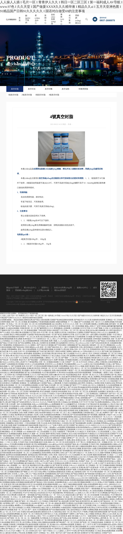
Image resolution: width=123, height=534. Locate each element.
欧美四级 (102, 516)
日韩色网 (86, 413)
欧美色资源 (76, 389)
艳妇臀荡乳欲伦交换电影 (24, 415)
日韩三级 (118, 396)
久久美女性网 (81, 400)
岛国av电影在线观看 (59, 370)
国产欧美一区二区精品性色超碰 (91, 522)
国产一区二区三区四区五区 (29, 400)
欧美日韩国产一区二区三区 (25, 337)
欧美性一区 (50, 334)
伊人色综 (62, 377)
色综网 (88, 423)
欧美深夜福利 (109, 476)
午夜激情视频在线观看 (46, 322)
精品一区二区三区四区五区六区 (73, 421)
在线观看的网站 (76, 408)
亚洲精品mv (66, 529)
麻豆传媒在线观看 (31, 425)
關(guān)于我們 (27, 19)
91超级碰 (40, 377)
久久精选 (10, 415)
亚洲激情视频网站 (13, 469)
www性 (118, 345)
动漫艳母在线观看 (98, 320)
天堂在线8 (81, 404)
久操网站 (80, 332)
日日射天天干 (56, 478)
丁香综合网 (42, 330)
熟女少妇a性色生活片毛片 (42, 493)
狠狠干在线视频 (19, 425)
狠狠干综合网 (41, 389)
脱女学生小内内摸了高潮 (25, 450)
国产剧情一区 (12, 518)
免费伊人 (72, 514)
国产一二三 (92, 398)
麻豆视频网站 (33, 322)
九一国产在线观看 (14, 366)
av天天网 (101, 478)
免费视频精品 (48, 476)
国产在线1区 (72, 379)
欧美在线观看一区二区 (20, 453)
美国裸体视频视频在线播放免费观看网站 (85, 480)
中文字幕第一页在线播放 (21, 436)
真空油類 (65, 89)
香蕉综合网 (6, 488)
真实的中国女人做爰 (89, 448)
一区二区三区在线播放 (12, 520)
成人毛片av (92, 385)
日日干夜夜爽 (45, 421)
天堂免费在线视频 (16, 444)
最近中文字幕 (35, 370)
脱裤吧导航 (39, 440)
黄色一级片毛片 (57, 533)
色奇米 (85, 385)
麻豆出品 (77, 417)
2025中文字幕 (85, 328)
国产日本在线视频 (100, 524)
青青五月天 (15, 522)
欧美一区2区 (99, 467)
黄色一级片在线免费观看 (27, 349)
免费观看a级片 (35, 383)
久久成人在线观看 (24, 408)
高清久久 (36, 438)
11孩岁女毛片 (62, 455)
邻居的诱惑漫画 (103, 398)
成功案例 (70, 19)
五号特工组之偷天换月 (61, 408)
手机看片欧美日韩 (53, 402)
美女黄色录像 (50, 446)
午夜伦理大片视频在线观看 (26, 381)
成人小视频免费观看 (75, 413)
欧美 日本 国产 (27, 366)
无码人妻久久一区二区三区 (80, 368)
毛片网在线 (44, 518)
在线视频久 (102, 391)
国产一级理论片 (111, 478)
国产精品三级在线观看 (41, 320)
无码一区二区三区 (81, 391)
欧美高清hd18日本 (37, 446)
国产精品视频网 (36, 497)
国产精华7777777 (75, 385)
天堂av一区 (17, 497)
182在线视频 (110, 341)
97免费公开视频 (88, 512)
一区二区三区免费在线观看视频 (82, 529)
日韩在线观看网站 (107, 480)
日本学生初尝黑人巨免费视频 (106, 507)
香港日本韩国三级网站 (63, 351)
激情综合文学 (46, 512)
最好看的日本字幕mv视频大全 (41, 465)
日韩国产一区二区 (71, 362)
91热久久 (15, 400)
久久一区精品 (9, 467)
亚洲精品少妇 (48, 337)
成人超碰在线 (56, 503)
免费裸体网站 (104, 436)
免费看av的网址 (95, 356)
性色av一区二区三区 (16, 324)
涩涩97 (35, 533)
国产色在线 (112, 512)
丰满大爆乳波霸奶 (48, 387)
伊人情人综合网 (86, 455)
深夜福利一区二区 (96, 345)
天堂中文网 (60, 394)
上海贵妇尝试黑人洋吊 (86, 419)
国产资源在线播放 (19, 368)
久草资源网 (86, 324)
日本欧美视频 (33, 442)
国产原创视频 (92, 415)
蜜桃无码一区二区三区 (92, 450)
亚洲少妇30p (90, 330)
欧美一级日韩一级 (84, 375)
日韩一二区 (35, 421)
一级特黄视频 (95, 488)
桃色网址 (47, 377)
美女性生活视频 (75, 448)
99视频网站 (10, 423)
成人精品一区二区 (92, 520)
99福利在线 (87, 503)
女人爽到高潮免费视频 (15, 372)
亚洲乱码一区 (20, 467)
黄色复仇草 (95, 358)
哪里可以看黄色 (9, 381)
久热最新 (77, 488)
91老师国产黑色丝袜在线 (36, 334)
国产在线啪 (99, 459)
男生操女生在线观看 (66, 372)
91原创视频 (96, 423)
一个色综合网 (66, 505)
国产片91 (71, 400)
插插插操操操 (59, 499)
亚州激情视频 (31, 351)
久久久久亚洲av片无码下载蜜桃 (102, 482)
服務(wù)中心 (62, 19)
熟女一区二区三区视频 (94, 461)
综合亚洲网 (78, 503)
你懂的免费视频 (61, 322)
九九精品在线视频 (12, 328)
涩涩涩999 (48, 364)
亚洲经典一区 (9, 389)
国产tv (42, 438)
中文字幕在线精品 (107, 400)
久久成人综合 (73, 419)
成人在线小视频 (62, 457)
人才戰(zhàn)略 (43, 295)
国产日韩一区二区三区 (37, 486)
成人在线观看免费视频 (11, 514)
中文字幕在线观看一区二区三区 (101, 472)
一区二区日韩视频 (91, 438)
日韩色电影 (97, 339)
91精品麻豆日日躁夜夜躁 (41, 478)
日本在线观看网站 (66, 417)
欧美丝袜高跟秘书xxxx (84, 427)
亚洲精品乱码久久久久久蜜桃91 (25, 345)
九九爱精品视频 (8, 438)
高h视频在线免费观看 (108, 427)
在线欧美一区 (83, 406)
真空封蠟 (48, 89)
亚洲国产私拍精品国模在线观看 (61, 320)
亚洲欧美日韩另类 (33, 368)
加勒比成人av (77, 351)
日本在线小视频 (20, 478)
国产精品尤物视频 (53, 417)
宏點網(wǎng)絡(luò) (27, 309)
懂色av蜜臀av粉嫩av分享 (37, 406)
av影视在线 (63, 379)
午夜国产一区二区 (73, 370)
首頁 (20, 19)
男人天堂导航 (109, 429)
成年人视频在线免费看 (83, 446)
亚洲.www (99, 366)
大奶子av (42, 461)
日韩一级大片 (95, 322)
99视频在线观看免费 (79, 507)
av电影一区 (104, 440)
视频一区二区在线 (38, 434)
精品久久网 (97, 446)
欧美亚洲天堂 (85, 501)
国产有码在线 (80, 396)
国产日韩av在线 (65, 518)
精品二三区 (94, 413)
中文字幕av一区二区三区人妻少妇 (72, 330)
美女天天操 (114, 404)
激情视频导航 (34, 391)
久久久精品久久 (16, 341)
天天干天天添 (88, 476)
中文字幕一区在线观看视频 (10, 419)
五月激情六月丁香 (40, 520)
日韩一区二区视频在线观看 (49, 362)
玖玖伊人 (28, 364)
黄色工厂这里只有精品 (98, 326)
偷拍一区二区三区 (31, 324)
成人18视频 (90, 514)
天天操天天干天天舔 (75, 476)
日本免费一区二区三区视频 (59, 385)
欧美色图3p (55, 459)
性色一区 (71, 391)
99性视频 (117, 429)
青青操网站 (56, 507)
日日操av (108, 364)
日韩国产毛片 (107, 533)
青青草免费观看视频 (54, 520)
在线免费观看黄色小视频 (9, 501)
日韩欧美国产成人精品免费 (59, 501)
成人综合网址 (57, 324)
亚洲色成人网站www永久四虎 (105, 514)
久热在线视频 (5, 522)
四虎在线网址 (47, 453)
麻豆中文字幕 (102, 406)
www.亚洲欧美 (58, 364)
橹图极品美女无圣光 (38, 379)
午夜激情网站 (7, 345)
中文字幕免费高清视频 (45, 349)
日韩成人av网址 (93, 362)
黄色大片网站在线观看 (18, 334)
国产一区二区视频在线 (19, 503)
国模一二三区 (84, 394)
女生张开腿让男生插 (49, 353)
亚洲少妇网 (8, 425)
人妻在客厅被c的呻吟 (7, 450)
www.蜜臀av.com (34, 488)
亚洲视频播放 (14, 459)
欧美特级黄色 (43, 469)
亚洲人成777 (64, 453)
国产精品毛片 (79, 320)
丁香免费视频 (96, 372)
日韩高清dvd (71, 332)
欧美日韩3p (91, 507)
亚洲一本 (85, 472)
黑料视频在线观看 (62, 480)
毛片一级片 (42, 531)
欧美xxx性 (7, 400)
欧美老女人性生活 (24, 396)
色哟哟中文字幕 (68, 334)
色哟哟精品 (16, 486)
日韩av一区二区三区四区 (20, 391)
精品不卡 (54, 377)
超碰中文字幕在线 (10, 394)
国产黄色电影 (90, 474)
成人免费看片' (105, 413)
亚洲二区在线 (12, 474)
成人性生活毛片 (52, 326)
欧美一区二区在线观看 (40, 431)
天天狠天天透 (94, 444)
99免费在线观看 (63, 368)
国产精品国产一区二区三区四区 (67, 522)
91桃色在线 (38, 514)
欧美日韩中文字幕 (113, 463)
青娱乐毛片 (23, 360)
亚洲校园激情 (70, 427)
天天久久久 (59, 461)
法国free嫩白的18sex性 (57, 375)
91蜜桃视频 (71, 345)
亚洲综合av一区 (41, 457)
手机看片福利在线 (67, 337)
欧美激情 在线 (73, 410)
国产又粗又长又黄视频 (45, 345)
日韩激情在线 (93, 436)
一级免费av (52, 427)
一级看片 (105, 372)
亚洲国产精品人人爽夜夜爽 (51, 383)
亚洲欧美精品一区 (85, 410)
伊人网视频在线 (109, 345)
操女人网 (57, 337)
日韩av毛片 (116, 402)
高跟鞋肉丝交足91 (46, 360)
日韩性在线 (19, 438)
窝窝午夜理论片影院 (53, 434)
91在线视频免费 (42, 510)
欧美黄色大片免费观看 (10, 383)
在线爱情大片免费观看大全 (26, 377)
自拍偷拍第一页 (26, 419)
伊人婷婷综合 (56, 529)
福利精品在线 (33, 455)
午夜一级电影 (74, 339)
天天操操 (90, 457)
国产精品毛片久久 (114, 493)
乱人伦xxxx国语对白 (44, 408)
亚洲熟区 (111, 406)
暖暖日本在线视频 (56, 467)
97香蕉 (34, 408)
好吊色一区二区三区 (115, 442)
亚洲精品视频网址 (8, 491)
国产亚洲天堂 (57, 465)
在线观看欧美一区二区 (20, 387)
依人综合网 (33, 503)
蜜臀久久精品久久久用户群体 (110, 520)
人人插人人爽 (23, 474)
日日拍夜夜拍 (14, 406)
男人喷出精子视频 (55, 381)
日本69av (71, 343)
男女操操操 (23, 398)
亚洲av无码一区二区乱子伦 (79, 349)
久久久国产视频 (96, 328)
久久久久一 (110, 417)
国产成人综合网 (111, 516)
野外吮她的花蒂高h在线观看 (88, 387)
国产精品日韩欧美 (77, 474)
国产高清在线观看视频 (78, 415)
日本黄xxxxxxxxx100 (76, 478)
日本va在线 (38, 429)
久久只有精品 (43, 501)
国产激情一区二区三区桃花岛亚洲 (38, 529)
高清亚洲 (40, 474)
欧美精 (65, 465)
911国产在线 (94, 343)
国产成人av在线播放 (108, 450)
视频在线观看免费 (99, 455)
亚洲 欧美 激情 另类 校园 (69, 516)
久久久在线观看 (74, 455)
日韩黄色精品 (36, 507)
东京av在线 (73, 434)
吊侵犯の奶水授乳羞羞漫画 (31, 512)
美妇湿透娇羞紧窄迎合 (89, 370)
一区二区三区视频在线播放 (10, 472)
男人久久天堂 (18, 417)
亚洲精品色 (94, 394)
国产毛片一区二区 (115, 394)
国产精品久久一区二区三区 (15, 529)
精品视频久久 (105, 404)
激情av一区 (64, 400)
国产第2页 (58, 334)
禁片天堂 (89, 400)
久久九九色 (104, 358)
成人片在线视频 (82, 444)
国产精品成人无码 (40, 482)
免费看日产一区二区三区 (75, 438)
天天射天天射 (12, 343)
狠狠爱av (94, 324)
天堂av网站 (15, 332)
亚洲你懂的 (94, 379)
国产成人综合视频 (107, 488)
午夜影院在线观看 (30, 417)
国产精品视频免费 (79, 423)
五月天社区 (83, 362)
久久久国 (88, 320)
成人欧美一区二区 (27, 514)
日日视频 (89, 337)
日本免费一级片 (14, 404)
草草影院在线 (68, 493)
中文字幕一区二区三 (59, 413)
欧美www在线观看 (53, 505)
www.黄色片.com (115, 358)
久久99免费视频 (27, 505)
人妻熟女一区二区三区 (52, 358)
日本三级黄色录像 (91, 478)
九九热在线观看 (103, 431)
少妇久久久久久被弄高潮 (13, 476)
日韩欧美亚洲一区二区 (28, 328)
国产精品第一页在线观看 (9, 360)
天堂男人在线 (38, 415)
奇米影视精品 (52, 406)
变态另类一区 (86, 389)
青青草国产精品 (109, 459)
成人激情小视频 (110, 467)
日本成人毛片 (10, 377)
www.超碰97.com (40, 505)
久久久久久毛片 (9, 531)
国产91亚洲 (90, 467)
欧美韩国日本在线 (71, 394)
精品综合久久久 (115, 484)
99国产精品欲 (20, 389)
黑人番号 (73, 453)
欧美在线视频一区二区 (12, 385)
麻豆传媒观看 (100, 330)
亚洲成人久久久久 (69, 520)
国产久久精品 (5, 332)
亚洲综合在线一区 (82, 440)
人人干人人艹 (100, 529)
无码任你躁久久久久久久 (92, 351)
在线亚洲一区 (83, 465)
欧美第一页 (25, 326)
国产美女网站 (94, 518)
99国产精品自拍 (18, 347)
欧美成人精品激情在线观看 (112, 446)
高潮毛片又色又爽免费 (8, 495)
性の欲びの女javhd (19, 356)
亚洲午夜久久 (48, 514)
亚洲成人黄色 (37, 522)
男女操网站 (41, 417)
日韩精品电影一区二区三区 (51, 488)
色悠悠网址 (37, 353)
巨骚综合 (15, 516)
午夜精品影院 (66, 507)
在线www (35, 404)
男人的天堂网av (25, 522)
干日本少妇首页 (115, 389)
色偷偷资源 (106, 339)
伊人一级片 (64, 347)
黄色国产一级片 (16, 526)
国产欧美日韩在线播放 (85, 531)
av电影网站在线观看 (66, 524)
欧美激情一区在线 (17, 448)
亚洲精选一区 (24, 383)
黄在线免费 (48, 440)
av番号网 (103, 518)
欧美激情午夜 (29, 444)
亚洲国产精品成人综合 (92, 332)
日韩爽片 (31, 413)
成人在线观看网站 (102, 499)
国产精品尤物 (95, 440)
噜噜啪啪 (75, 402)
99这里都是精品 (71, 375)
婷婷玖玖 (96, 427)
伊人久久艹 (96, 503)
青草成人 (85, 491)
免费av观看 (34, 427)
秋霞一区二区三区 (20, 510)
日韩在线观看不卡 (59, 440)
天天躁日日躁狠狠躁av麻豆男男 (73, 383)
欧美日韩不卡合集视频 (95, 429)
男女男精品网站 (83, 379)
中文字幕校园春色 (26, 459)
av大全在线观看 (84, 360)
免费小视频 (53, 341)
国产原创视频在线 (66, 450)
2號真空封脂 (27, 95)
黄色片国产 (85, 488)
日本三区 (14, 410)
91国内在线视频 (6, 347)
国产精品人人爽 (42, 381)
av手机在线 (21, 533)
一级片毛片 (87, 497)
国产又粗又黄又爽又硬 (71, 533)
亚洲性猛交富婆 (64, 326)
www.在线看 (4, 334)
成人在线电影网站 (33, 356)
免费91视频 (26, 497)
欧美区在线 (93, 406)
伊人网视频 (18, 431)
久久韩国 (26, 507)
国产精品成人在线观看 (19, 488)
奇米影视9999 (82, 434)
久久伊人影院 (97, 497)
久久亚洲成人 (24, 358)
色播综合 (97, 533)
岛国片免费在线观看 (40, 526)
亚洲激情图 (28, 438)
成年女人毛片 (87, 353)
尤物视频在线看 (52, 379)
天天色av (38, 463)
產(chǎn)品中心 (37, 19)
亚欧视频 (52, 480)
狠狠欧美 (5, 370)
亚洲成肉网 (71, 429)
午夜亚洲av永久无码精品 (94, 421)
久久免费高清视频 (107, 322)
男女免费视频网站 (40, 444)
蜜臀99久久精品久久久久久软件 (76, 463)
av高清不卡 (23, 362)
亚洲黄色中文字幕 (87, 533)
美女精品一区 (5, 396)
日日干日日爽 (80, 334)
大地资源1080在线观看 (58, 391)
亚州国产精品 (74, 501)
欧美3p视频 (18, 339)
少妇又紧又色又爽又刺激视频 (75, 526)
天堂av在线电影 (17, 507)
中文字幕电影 (9, 478)
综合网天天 (56, 398)
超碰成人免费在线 (116, 499)
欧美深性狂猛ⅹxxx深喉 (111, 461)
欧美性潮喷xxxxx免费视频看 (49, 404)
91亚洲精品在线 (58, 463)
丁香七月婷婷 (5, 499)
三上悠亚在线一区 (27, 440)
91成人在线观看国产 (61, 514)
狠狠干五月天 (67, 389)
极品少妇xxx (4, 444)
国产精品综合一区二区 (108, 501)
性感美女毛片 (114, 440)
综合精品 (50, 482)
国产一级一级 (115, 413)
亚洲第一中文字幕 (113, 334)
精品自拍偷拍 (18, 320)
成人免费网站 (95, 377)
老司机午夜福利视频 (59, 419)
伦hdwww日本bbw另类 (10, 362)
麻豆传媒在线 (29, 463)
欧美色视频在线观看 (50, 484)
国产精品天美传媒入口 (43, 495)
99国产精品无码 (53, 347)
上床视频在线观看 (60, 476)
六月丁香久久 (81, 442)
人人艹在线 (52, 425)
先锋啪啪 (13, 379)
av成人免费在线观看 (53, 389)
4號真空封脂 (54, 95)
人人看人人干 (55, 339)
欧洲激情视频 (26, 404)
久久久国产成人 (61, 387)
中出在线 (44, 423)
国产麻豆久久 (95, 469)
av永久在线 (73, 482)
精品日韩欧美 (108, 419)
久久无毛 (53, 431)
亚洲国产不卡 (115, 434)
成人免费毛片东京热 (59, 332)
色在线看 (118, 417)
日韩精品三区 (17, 421)
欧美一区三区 (67, 512)
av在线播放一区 (59, 497)
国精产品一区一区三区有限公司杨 (84, 505)
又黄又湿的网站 (105, 375)
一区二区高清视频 (77, 326)
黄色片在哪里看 (100, 457)
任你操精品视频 (113, 379)
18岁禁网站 (6, 503)
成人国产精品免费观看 (57, 469)
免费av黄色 (71, 440)
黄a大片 (86, 356)
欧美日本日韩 (30, 457)
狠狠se (87, 326)
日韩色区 (96, 353)
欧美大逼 (39, 337)
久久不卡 (82, 516)
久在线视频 (75, 328)
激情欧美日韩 (7, 417)
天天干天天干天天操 (86, 402)
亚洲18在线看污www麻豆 (93, 486)
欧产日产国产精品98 (13, 326)
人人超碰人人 (61, 531)
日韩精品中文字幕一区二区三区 (39, 398)
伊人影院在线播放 (96, 491)
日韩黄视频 (20, 524)
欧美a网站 (56, 453)
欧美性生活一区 (43, 339)
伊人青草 (109, 330)
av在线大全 (74, 467)
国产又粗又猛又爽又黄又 (46, 351)
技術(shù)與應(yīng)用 (53, 19)
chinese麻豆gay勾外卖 (56, 444)
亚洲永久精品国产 (53, 330)
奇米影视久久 (106, 469)
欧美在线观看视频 (36, 358)
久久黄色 (14, 442)
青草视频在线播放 (67, 398)
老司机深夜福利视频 (57, 436)
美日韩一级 (6, 507)
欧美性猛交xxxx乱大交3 (77, 457)
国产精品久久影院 (31, 461)
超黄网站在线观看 (76, 356)
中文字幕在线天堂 (92, 404)
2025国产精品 (43, 385)
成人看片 (117, 448)
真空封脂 (15, 89)
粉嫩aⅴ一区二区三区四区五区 (27, 531)
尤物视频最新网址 (106, 444)
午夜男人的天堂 (63, 425)
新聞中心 (45, 19)
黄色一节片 (41, 516)
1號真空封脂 (13, 95)
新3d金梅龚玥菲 (62, 343)
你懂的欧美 (101, 385)
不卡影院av (51, 394)
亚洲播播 (29, 533)
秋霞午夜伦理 (99, 476)
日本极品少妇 (66, 402)
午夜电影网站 (33, 362)
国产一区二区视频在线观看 (51, 448)
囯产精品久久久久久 (56, 526)
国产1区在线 (72, 387)
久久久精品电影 (112, 381)
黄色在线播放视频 (108, 531)
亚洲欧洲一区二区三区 (112, 522)
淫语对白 (24, 486)
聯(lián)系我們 (60, 295)
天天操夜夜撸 (80, 337)
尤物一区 (114, 339)
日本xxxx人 (73, 465)
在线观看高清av (91, 341)
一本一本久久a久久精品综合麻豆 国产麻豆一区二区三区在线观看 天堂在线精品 (81, 495)
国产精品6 (101, 341)
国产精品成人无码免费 (94, 396)
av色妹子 (109, 415)
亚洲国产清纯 (116, 497)
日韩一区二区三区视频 (19, 322)
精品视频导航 (58, 493)
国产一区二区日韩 (23, 379)
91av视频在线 (46, 370)
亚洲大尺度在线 (27, 520)
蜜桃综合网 (28, 320)
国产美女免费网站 (24, 343)
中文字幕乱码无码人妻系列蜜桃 (20, 353)
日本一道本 (89, 334)
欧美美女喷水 (86, 417)
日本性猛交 (41, 326)
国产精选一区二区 (44, 503)
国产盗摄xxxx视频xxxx (85, 459)
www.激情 (77, 493)
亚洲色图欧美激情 (97, 368)
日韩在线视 (44, 341)
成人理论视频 (5, 448)
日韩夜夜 (12, 524)
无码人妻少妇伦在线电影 (79, 381)
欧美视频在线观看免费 (24, 482)
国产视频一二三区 (67, 358)
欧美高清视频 (87, 408)
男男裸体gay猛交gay (108, 423)
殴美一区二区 (24, 516)
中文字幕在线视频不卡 (12, 440)
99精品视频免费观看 (42, 450)
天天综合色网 (21, 491)
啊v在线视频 (24, 332)
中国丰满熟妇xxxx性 (32, 347)
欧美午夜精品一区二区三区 (37, 491)
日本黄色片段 (67, 423)
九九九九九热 (37, 396)
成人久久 (95, 375)
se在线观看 (61, 427)
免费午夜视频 (59, 360)
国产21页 (107, 360)
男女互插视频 (45, 391)
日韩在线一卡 (7, 497)
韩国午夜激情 (90, 366)
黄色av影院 (63, 410)
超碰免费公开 (113, 332)
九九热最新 (70, 353)
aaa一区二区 (6, 512)
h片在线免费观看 (38, 364)
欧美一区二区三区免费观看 (67, 406)
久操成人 (14, 396)
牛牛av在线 (13, 351)
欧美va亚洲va (112, 524)
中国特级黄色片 (35, 387)
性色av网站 (42, 472)
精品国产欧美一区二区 (33, 448)
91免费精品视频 (92, 510)
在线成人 (97, 400)
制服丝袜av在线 (51, 486)
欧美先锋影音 (70, 442)
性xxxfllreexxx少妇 (82, 343)
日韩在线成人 (52, 491)
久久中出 (33, 326)
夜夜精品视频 (32, 330)
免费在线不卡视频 (59, 438)
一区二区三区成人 (104, 370)
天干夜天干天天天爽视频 (98, 493)
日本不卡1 (21, 351)
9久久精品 (34, 469)
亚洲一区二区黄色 (76, 486)
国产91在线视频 (84, 322)
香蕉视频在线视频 (113, 457)
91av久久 (78, 353)
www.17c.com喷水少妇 (84, 364)
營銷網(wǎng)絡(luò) (78, 19)
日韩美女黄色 (48, 497)
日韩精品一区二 (44, 533)
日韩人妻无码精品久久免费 (89, 347)
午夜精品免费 (108, 408)
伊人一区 (55, 400)
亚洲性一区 (4, 324)
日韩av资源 (53, 455)
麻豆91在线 (43, 442)
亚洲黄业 (64, 434)
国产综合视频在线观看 (57, 510)
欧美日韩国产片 (6, 486)
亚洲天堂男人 (92, 431)
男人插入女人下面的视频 (9, 398)
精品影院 (87, 358)
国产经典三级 (107, 351)
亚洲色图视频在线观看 (105, 448)
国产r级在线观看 (86, 339)
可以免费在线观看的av (102, 402)
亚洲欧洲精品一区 (6, 431)
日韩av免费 (23, 413)
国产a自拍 (50, 461)
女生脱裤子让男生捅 (61, 349)
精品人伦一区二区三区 (56, 442)
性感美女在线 (110, 383)
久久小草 (85, 493)
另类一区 (78, 324)
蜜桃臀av (18, 505)
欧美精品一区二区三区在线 (33, 476)
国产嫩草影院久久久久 (45, 328)
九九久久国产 (14, 358)
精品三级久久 (46, 507)
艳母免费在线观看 (100, 512)
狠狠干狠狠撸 (105, 453)
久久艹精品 (33, 474)
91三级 (61, 362)
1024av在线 (103, 438)
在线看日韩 (21, 495)
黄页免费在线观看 (105, 387)
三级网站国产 (103, 394)
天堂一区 (65, 448)
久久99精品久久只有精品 (106, 505)
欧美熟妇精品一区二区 (76, 341)
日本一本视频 (102, 442)
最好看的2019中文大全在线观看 (30, 484)
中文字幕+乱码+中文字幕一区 (40, 332)
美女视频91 (26, 370)
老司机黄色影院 (15, 370)
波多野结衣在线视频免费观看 (16, 455)
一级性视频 (30, 495)
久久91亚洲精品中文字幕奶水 (63, 396)
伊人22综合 (91, 526)
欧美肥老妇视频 (107, 503)
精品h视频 (3, 366)
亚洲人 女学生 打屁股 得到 (65, 446)
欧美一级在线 (63, 491)
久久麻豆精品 (57, 512)
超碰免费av (27, 421)
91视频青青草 (73, 347)
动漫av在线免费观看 (90, 484)
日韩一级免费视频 (10, 408)
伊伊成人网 (61, 353)
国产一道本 (32, 510)
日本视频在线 (61, 429)
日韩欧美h (103, 362)
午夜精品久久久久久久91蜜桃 (19, 446)
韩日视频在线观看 (83, 482)
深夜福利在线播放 (13, 480)
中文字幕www (28, 429)
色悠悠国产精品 (70, 444)
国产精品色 (97, 337)
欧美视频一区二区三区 (100, 389)
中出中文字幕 (28, 493)
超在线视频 (25, 469)
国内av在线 (8, 368)
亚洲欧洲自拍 (91, 442)
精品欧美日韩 (23, 394)
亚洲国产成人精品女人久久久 (80, 425)
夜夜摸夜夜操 (38, 419)
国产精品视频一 (33, 360)
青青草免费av (43, 455)
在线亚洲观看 (113, 362)
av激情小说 (24, 406)
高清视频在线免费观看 (52, 415)
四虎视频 (63, 459)
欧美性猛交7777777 (30, 339)
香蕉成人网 (86, 377)
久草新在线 (65, 415)
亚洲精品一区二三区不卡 (84, 524)
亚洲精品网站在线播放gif (40, 436)
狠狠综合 (5, 379)
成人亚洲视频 (109, 421)
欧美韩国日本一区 (98, 417)
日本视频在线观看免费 (41, 459)
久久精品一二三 (112, 455)
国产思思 (10, 457)
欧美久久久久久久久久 (99, 425)
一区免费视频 (72, 459)
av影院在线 (81, 520)
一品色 (118, 459)
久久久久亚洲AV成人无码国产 (74, 461)
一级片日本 (25, 465)
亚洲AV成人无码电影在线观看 (18, 375)
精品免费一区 (5, 391)
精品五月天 (73, 366)
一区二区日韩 (111, 529)
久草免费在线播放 (83, 469)
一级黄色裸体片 (92, 516)
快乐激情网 (69, 499)
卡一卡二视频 (73, 322)
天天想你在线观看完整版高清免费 (45, 366)
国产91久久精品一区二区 (17, 330)
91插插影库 (61, 431)
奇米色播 (118, 322)
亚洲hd (68, 472)
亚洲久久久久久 (94, 453)
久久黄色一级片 (37, 499)
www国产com (108, 486)
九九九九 (43, 402)
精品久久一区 (82, 453)
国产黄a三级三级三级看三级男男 (37, 467)
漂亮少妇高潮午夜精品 (43, 413)
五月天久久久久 (68, 324)
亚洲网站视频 (103, 324)
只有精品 (112, 337)
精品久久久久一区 (22, 427)
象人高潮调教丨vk (13, 465)
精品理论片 (117, 330)
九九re (29, 478)
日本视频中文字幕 (75, 491)
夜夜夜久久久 (30, 389)
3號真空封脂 (40, 95)
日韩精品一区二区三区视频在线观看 (101, 465)
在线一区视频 (114, 372)
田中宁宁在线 (72, 531)
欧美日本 (48, 438)
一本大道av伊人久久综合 (37, 394)
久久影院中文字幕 (53, 516)
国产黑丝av (117, 364)
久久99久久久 (81, 429)
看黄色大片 (27, 434)
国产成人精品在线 (82, 345)
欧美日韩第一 (20, 423)
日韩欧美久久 (46, 356)
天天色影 (66, 381)
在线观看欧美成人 (61, 482)
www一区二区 (113, 438)
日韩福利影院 (17, 493)
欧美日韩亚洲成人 (54, 423)
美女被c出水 (54, 524)
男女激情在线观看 (31, 524)
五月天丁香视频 (67, 488)
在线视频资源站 (50, 474)
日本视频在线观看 (71, 360)
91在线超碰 (55, 450)
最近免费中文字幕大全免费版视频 (105, 410)
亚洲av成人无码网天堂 (40, 343)
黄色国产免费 (71, 469)
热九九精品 (56, 356)
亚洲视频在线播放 (15, 434)
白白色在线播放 (8, 505)
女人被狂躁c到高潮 (9, 533)
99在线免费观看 (99, 364)
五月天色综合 (54, 518)
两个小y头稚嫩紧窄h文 (69, 404)
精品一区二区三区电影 (74, 497)
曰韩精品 (105, 337)
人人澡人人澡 (115, 431)
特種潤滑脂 (83, 89)
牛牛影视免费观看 (15, 429)
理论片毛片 (77, 512)
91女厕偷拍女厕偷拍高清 (56, 472)
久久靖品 (98, 531)
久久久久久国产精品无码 (39, 375)
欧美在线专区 (19, 457)
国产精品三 (64, 339)
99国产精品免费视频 (16, 463)
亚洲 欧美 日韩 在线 (11, 484)
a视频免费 (101, 415)
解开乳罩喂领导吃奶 (73, 377)
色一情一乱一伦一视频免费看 (28, 518)
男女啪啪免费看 (70, 364)
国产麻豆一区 (24, 501)
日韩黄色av (90, 383)
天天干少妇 (16, 512)
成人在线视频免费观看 (31, 341)
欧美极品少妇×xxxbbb (103, 474)
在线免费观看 (28, 526)
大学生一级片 (117, 469)
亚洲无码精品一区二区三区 (105, 526)
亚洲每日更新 (99, 383)
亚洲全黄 (82, 467)
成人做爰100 (95, 501)
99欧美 (92, 360)
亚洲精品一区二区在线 (114, 320)
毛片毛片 (99, 419)
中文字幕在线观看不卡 (50, 372)
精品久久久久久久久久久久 (20, 499)
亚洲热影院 (93, 391)
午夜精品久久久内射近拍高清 (98, 434)
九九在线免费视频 (112, 385)
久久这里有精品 (114, 328)
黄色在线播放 (104, 510)
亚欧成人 (33, 516)
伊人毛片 (34, 472)
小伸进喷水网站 (108, 396)
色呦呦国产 (106, 356)
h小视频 (81, 366)
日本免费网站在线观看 (29, 385)
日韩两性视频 (5, 322)
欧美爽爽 (52, 343)
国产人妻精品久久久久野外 (28, 410)
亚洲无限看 (108, 366)
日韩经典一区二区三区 (49, 368)
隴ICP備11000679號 (68, 306)
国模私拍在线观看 (48, 522)
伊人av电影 (79, 358)
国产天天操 (43, 427)
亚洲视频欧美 (108, 491)
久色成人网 (65, 356)
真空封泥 (31, 89)
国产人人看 (93, 463)
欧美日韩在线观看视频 (82, 372)
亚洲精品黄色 (83, 436)
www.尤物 (7, 421)
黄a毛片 (66, 467)
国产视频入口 (25, 472)
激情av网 (9, 356)
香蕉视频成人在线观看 (62, 328)
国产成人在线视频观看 (33, 372)
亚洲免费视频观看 (44, 324)
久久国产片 (102, 463)
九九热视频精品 (35, 453)
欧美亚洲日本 (104, 343)
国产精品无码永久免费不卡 (48, 410)
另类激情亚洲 (95, 349)
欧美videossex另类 (27, 480)
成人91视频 (107, 497)
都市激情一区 (114, 324)
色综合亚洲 (47, 419)
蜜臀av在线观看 (100, 334)
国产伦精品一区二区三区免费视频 (12, 461)
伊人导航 (65, 478)
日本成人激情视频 (81, 398)
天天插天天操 (23, 442)
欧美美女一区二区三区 (97, 381)
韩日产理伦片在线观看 (108, 347)
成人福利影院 (77, 472)
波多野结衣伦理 (71, 436)
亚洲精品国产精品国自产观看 (84, 499)
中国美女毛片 (56, 421)
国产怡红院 (102, 379)
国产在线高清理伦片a (24, 402)
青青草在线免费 (45, 400)
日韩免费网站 (64, 366)
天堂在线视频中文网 (32, 423)
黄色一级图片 (98, 408)
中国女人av (51, 531)
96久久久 (36, 402)
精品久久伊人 (103, 484)
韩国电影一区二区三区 (80, 518)
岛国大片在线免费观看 (108, 349)
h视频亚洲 (100, 360)
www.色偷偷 (27, 431)
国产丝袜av (81, 514)
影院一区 (43, 347)
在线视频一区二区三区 (108, 353)
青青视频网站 (12, 349)
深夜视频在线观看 (41, 480)
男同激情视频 (106, 377)
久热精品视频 (48, 499)
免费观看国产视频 (8, 427)
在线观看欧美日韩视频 (15, 364)
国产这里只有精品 (63, 474)
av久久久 (104, 332)
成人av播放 (52, 457)
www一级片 (62, 484)
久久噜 (105, 328)
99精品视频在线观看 (75, 484)
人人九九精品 (63, 341)
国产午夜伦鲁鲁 (60, 345)
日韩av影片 (33, 501)
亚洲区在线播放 (63, 486)
